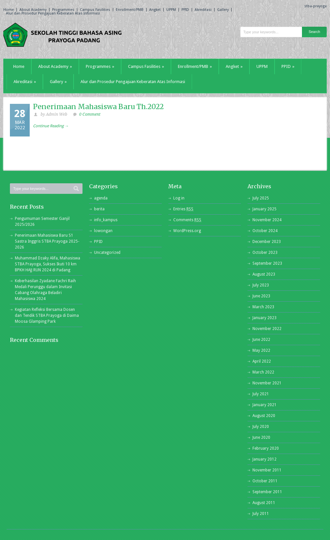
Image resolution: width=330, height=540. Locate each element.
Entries (183, 209)
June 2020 (261, 437)
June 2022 (261, 339)
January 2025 (264, 209)
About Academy (33, 10)
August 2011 (263, 502)
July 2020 (260, 426)
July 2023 (260, 285)
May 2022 (261, 350)
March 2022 (263, 372)
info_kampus (105, 220)
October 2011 (265, 481)
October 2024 (265, 230)
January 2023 (264, 317)
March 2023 (263, 307)
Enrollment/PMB (130, 10)
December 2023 (266, 241)
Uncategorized (107, 252)
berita (99, 209)
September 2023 (267, 263)
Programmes (63, 10)
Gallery (223, 10)
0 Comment (89, 114)
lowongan (103, 230)
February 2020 (265, 448)
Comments (187, 220)
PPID (185, 10)
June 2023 (261, 296)
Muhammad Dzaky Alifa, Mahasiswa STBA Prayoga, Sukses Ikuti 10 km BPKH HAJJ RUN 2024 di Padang (47, 264)
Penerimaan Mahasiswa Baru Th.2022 (98, 106)
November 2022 (266, 328)
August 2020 (263, 415)
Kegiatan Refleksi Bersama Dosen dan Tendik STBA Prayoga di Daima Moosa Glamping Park (47, 315)
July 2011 (260, 513)
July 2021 (260, 394)
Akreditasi (203, 10)
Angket (155, 10)
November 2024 (266, 220)
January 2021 (264, 405)
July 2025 (260, 198)
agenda (101, 198)
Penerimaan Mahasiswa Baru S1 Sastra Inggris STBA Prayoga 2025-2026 (47, 241)
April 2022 (261, 361)
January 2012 (264, 459)
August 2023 (263, 274)
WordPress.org (187, 230)
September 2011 (267, 492)
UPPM (171, 10)
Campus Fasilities (95, 10)
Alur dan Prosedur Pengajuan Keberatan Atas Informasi (53, 13)
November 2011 (266, 470)
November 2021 (266, 383)
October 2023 (265, 252)
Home (8, 10)
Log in (178, 198)
